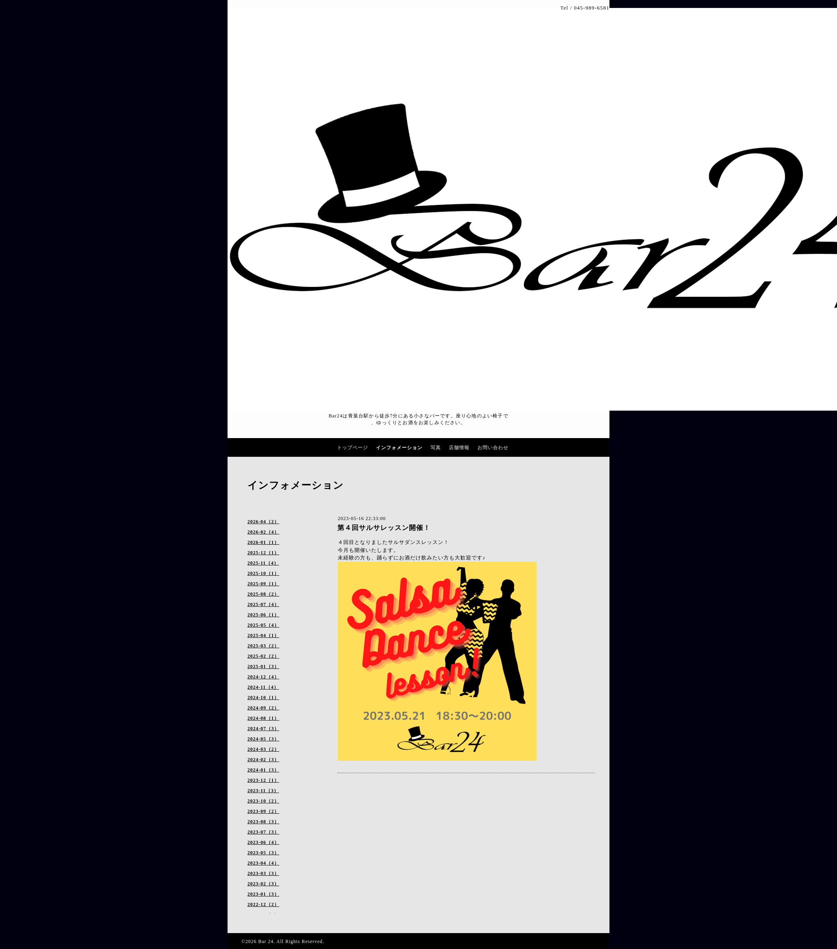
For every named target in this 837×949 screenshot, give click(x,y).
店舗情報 (459, 447)
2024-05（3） (263, 739)
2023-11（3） (263, 790)
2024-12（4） (263, 677)
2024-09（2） (263, 708)
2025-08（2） (263, 594)
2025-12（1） (263, 552)
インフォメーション (399, 447)
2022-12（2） (263, 904)
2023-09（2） (263, 811)
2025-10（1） (263, 573)
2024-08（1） (263, 718)
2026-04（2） (263, 521)
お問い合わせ (492, 447)
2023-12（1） (263, 780)
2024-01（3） (263, 770)
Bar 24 (265, 941)
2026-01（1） (263, 542)
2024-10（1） (263, 697)
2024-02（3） (263, 759)
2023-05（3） (263, 852)
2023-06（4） (263, 842)
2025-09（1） (263, 584)
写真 (435, 447)
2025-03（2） (263, 646)
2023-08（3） (263, 821)
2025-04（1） (263, 635)
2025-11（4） (263, 563)
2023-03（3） (263, 873)
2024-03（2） (263, 749)
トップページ (352, 447)
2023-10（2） (263, 801)
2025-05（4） (263, 625)
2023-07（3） (263, 832)
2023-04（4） (263, 863)
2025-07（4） (263, 604)
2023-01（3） (263, 894)
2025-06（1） (263, 615)
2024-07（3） (263, 728)
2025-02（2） (263, 656)
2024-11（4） (263, 687)
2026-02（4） (263, 532)
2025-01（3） (263, 666)
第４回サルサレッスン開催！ (383, 528)
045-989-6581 (591, 8)
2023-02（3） (263, 884)
